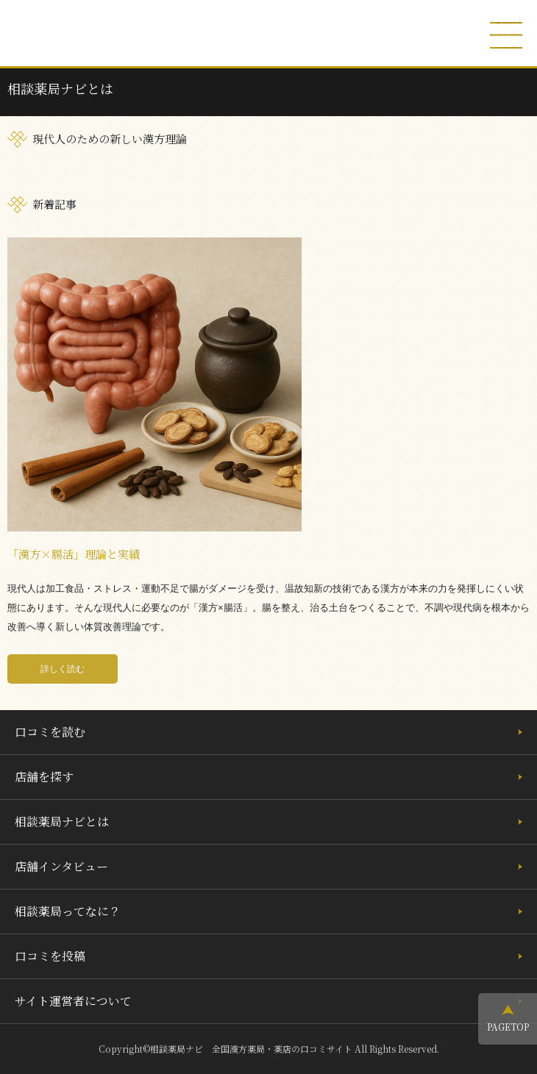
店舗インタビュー (61, 866)
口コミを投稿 (50, 956)
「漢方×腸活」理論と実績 (73, 554)
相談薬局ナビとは (62, 821)
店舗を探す (44, 776)
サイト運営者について (73, 1000)
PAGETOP (508, 1026)
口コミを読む (50, 731)
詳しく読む (62, 669)
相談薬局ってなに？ (68, 911)
